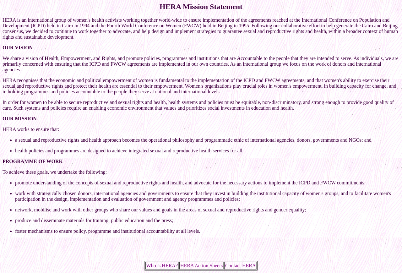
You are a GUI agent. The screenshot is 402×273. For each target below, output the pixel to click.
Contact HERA (240, 265)
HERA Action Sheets (201, 265)
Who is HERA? (162, 265)
